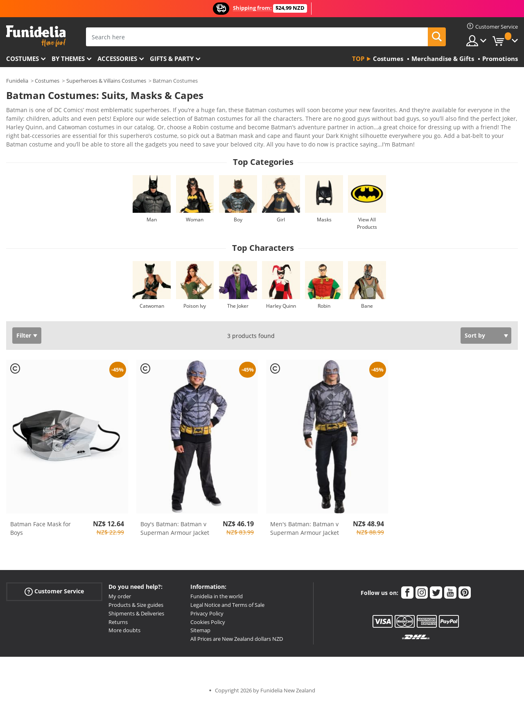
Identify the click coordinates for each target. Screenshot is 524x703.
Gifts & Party (172, 58)
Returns (118, 622)
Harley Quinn (281, 305)
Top (358, 58)
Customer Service (54, 591)
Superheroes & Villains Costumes (106, 80)
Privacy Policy (207, 613)
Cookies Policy (207, 622)
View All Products (367, 223)
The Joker (237, 305)
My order (119, 596)
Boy (238, 219)
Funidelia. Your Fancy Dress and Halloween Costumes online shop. (36, 36)
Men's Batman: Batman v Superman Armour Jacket (304, 528)
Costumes (22, 58)
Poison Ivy (194, 305)
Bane (367, 305)
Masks (324, 219)
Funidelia (17, 80)
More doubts (124, 630)
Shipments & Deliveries (136, 613)
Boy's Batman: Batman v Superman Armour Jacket (174, 528)
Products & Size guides (135, 604)
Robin (324, 305)
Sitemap (200, 630)
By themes (68, 58)
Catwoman (152, 305)
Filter (23, 335)
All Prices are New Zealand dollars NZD (236, 638)
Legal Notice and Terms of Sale (227, 604)
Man (152, 219)
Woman (194, 219)
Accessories (117, 58)
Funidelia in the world (216, 596)
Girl (281, 219)
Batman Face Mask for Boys (40, 528)
